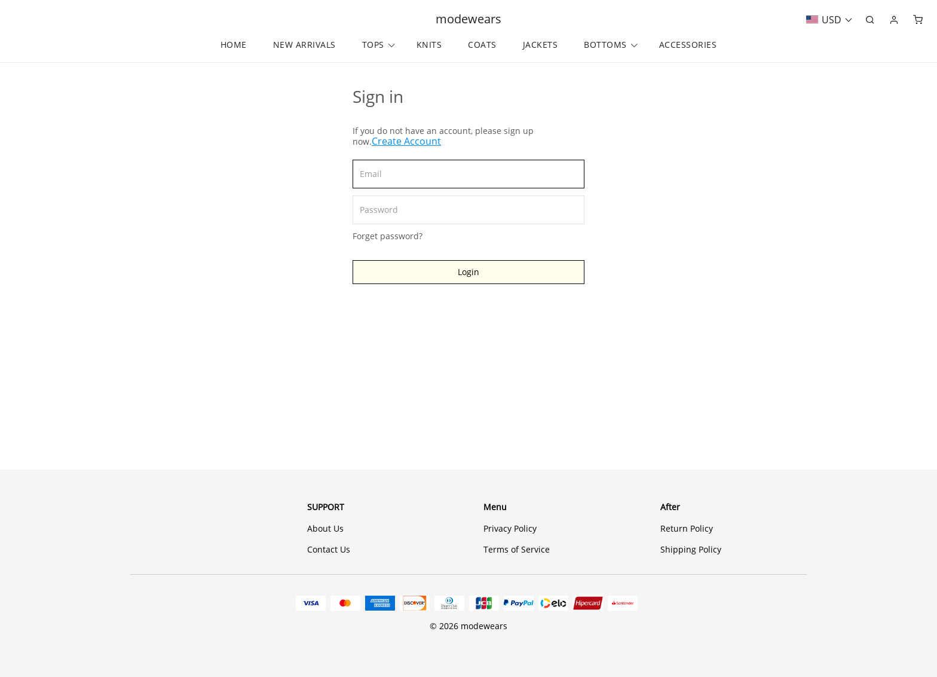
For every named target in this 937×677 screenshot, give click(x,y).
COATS (482, 45)
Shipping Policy (690, 549)
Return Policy (686, 528)
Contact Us (328, 549)
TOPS (373, 45)
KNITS (429, 45)
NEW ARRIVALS (304, 45)
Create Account (406, 141)
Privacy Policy (510, 528)
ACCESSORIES (688, 45)
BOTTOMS (605, 45)
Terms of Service (516, 549)
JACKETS (540, 45)
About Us (325, 528)
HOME (234, 45)
